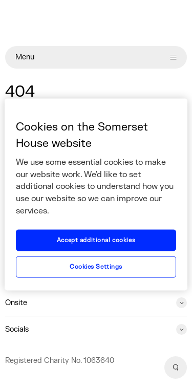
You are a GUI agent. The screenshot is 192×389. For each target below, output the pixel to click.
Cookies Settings (96, 267)
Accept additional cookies (96, 240)
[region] (96, 195)
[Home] (96, 23)
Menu (96, 57)
